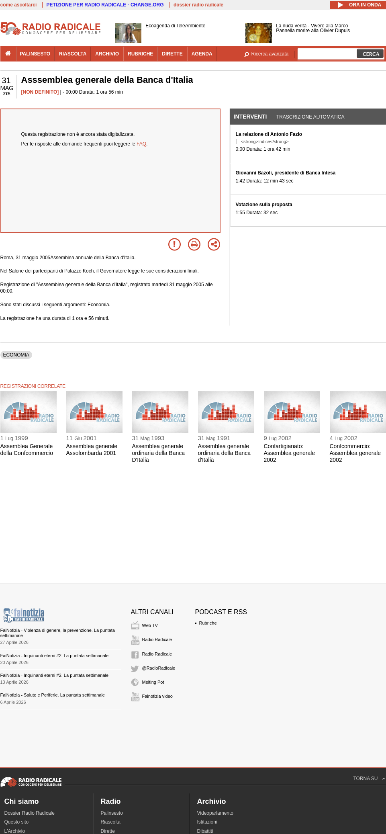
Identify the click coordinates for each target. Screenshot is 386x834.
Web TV (150, 625)
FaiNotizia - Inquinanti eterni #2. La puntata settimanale (54, 655)
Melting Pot (153, 682)
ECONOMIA (16, 355)
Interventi (250, 116)
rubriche (140, 54)
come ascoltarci (18, 5)
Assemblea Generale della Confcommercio (26, 449)
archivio (107, 54)
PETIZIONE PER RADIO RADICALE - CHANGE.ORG (105, 5)
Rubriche (208, 623)
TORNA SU (365, 778)
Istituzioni (207, 822)
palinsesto (35, 54)
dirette (172, 54)
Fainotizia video (157, 696)
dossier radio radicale (198, 5)
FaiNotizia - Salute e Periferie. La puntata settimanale (52, 695)
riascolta (72, 54)
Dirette (108, 831)
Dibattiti (205, 831)
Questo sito (16, 822)
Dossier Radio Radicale (29, 813)
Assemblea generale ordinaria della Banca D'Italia (158, 453)
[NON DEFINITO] (40, 92)
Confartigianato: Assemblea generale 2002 (289, 453)
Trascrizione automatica (310, 117)
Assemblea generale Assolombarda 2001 (92, 449)
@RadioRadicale (159, 668)
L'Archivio (14, 831)
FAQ (141, 144)
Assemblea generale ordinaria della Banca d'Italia (224, 453)
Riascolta (110, 822)
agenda (202, 54)
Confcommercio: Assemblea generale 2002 (355, 453)
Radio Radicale (157, 639)
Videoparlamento (215, 813)
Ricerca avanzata (270, 54)
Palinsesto (112, 813)
